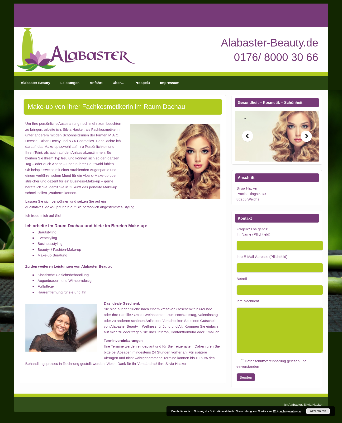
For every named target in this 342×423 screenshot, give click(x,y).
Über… (118, 83)
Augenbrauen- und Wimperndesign (66, 281)
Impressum (169, 83)
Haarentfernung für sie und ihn (62, 292)
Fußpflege (46, 286)
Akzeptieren (318, 411)
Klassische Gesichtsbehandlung (63, 275)
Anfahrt (96, 83)
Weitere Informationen (287, 411)
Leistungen (70, 83)
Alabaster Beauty (35, 83)
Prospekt (142, 83)
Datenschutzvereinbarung (265, 361)
